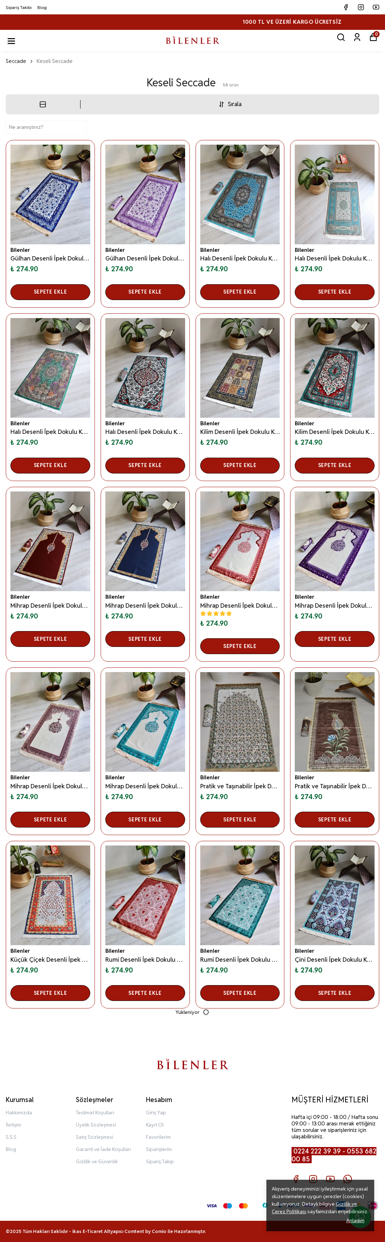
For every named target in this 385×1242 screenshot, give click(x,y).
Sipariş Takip (160, 1161)
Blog (42, 7)
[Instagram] (313, 1179)
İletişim (13, 1124)
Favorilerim (158, 1137)
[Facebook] (296, 1179)
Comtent (134, 1231)
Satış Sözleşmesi (94, 1137)
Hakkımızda (19, 1112)
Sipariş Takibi (19, 7)
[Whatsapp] (347, 1179)
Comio (159, 1231)
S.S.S (11, 1137)
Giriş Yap (156, 1112)
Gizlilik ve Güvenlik (97, 1161)
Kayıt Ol (155, 1124)
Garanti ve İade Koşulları (103, 1149)
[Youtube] (330, 1179)
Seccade (16, 61)
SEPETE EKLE (50, 292)
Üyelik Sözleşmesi (96, 1124)
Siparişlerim (159, 1149)
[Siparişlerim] (357, 37)
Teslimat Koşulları (95, 1112)
